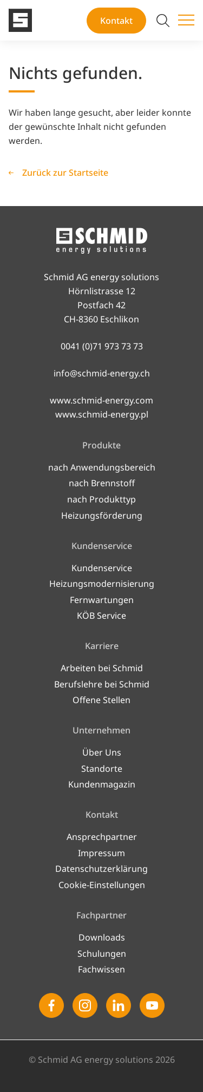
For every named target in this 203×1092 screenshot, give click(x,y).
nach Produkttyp (101, 499)
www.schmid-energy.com (101, 400)
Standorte (101, 769)
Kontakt (116, 21)
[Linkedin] (118, 1005)
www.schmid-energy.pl (101, 414)
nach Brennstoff (102, 483)
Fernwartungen (102, 600)
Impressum (101, 853)
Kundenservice (101, 568)
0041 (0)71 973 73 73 (102, 346)
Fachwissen (101, 969)
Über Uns (101, 752)
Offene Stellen (101, 700)
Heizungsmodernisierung (101, 584)
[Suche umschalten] (162, 20)
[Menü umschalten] (186, 20)
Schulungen (101, 953)
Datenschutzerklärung (101, 869)
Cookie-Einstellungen (101, 885)
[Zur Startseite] (20, 20)
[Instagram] (85, 1005)
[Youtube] (152, 1005)
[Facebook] (51, 1005)
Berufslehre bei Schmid (101, 684)
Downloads (101, 937)
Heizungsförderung (101, 515)
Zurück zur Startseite (65, 172)
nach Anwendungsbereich (101, 467)
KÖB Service (101, 615)
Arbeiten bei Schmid (102, 668)
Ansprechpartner (102, 837)
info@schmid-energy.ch (102, 373)
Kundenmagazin (101, 784)
